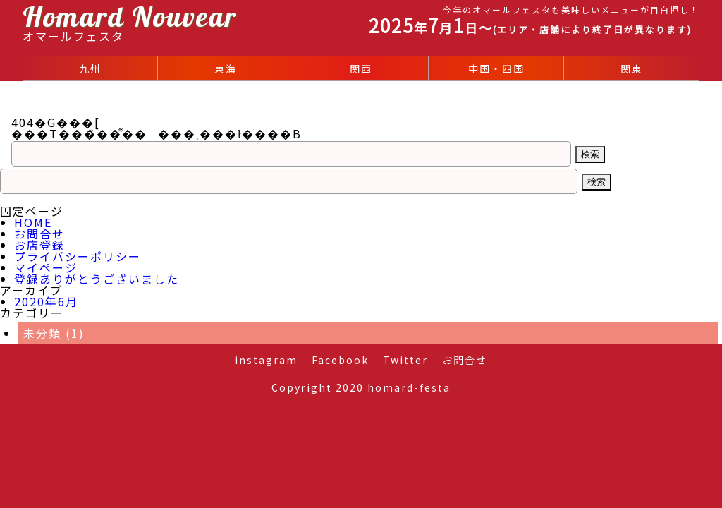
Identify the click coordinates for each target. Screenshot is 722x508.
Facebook (340, 360)
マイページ (46, 267)
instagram (266, 360)
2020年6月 (46, 301)
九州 (90, 68)
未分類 (54, 333)
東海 (225, 68)
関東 (631, 68)
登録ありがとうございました (96, 278)
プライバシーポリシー (77, 256)
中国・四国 (496, 68)
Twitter (405, 360)
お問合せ (39, 233)
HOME (33, 222)
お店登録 (39, 244)
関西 (361, 68)
